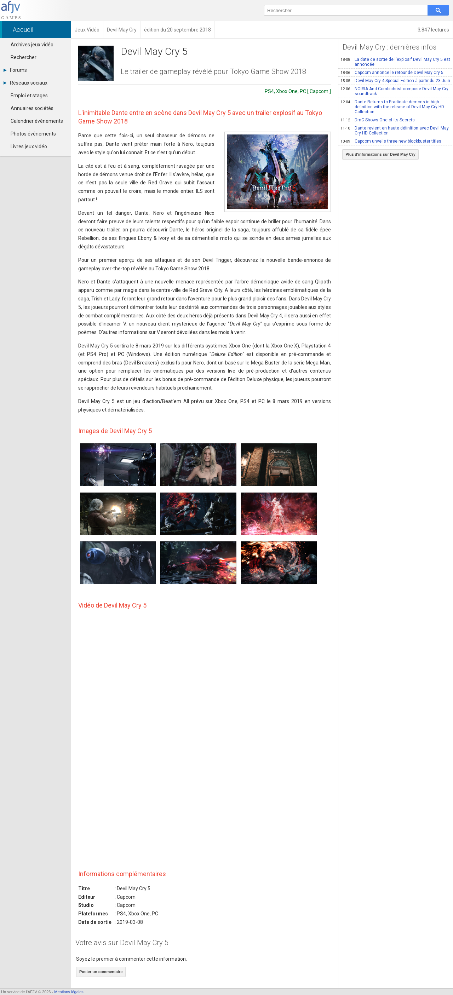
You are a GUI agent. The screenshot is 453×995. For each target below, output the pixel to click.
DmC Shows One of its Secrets (377, 119)
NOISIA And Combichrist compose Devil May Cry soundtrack (394, 91)
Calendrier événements (37, 121)
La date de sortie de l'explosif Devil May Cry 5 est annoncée (395, 62)
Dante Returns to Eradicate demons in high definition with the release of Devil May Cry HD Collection (392, 106)
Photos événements (33, 134)
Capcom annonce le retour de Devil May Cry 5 (391, 72)
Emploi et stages (29, 95)
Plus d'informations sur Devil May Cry (380, 154)
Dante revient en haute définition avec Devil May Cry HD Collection (394, 131)
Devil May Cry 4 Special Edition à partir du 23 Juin (395, 80)
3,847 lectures (433, 30)
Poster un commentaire (100, 972)
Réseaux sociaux (25, 83)
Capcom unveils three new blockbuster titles (390, 141)
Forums (15, 70)
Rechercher (23, 57)
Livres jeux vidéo (29, 146)
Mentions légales (69, 992)
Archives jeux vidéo (32, 44)
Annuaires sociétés (32, 108)
